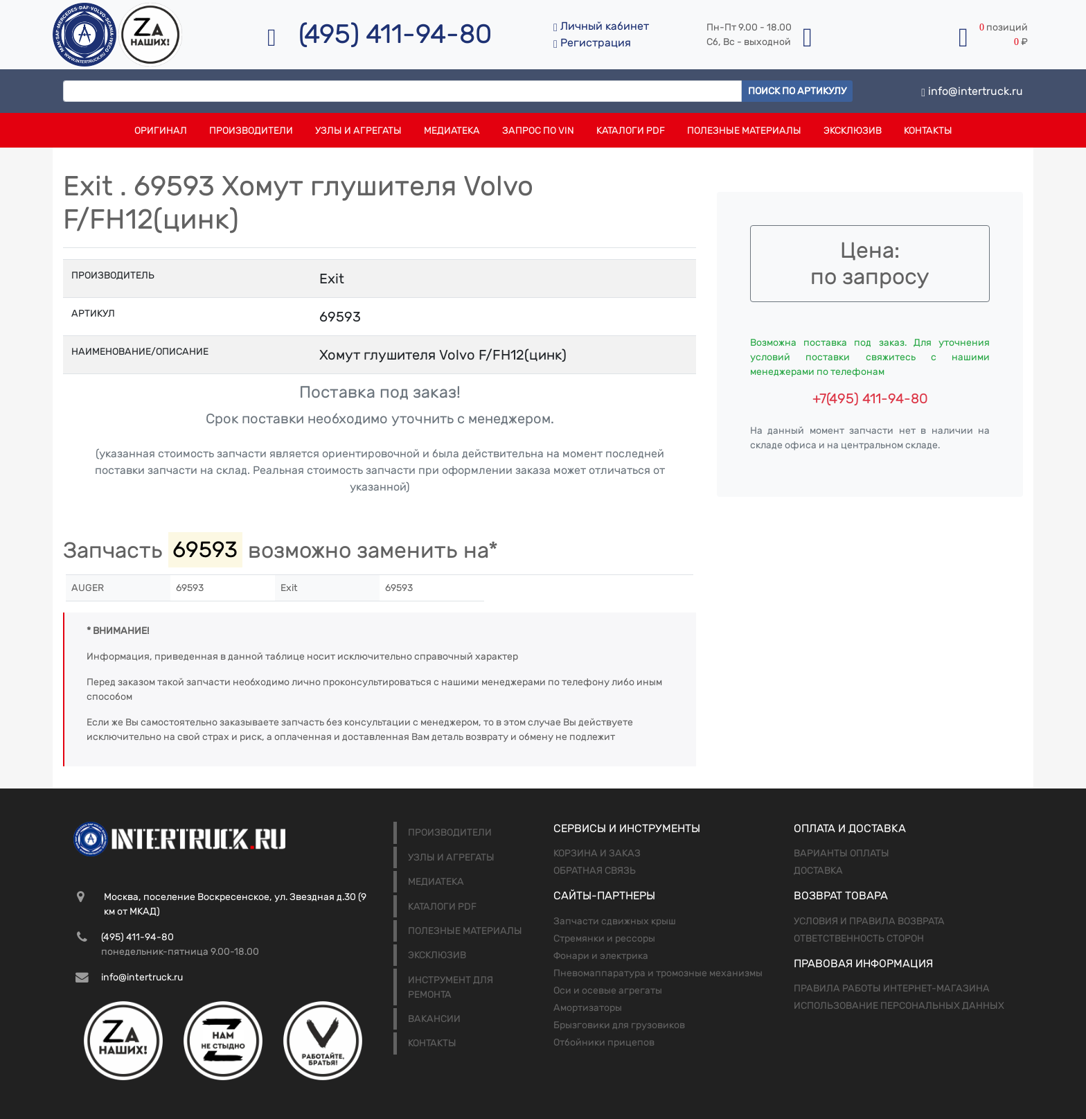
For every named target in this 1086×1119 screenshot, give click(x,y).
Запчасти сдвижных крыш (614, 921)
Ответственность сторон (859, 938)
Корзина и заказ (597, 853)
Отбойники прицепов (604, 1042)
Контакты (928, 130)
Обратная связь (594, 870)
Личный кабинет (601, 26)
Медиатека (452, 130)
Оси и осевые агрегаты (607, 990)
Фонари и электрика (600, 956)
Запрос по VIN (538, 130)
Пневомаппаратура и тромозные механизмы (658, 973)
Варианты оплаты (841, 853)
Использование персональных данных (899, 1006)
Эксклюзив (853, 130)
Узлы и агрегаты (358, 130)
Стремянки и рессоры (604, 938)
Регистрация (592, 42)
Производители (251, 130)
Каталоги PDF (630, 130)
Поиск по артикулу (797, 91)
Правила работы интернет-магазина (892, 988)
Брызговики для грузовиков (619, 1025)
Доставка (818, 870)
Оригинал (160, 130)
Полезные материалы (744, 130)
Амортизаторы (587, 1008)
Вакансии (434, 1019)
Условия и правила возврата (869, 921)
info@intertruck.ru (972, 91)
